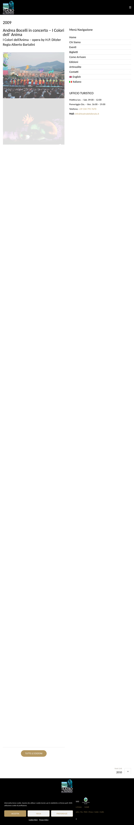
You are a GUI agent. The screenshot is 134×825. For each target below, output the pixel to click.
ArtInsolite (75, 67)
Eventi (72, 47)
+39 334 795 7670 (87, 108)
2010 (119, 772)
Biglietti (73, 52)
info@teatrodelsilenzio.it (87, 113)
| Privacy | (91, 812)
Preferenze (62, 813)
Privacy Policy (43, 820)
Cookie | (96, 812)
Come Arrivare (77, 57)
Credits (102, 812)
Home (72, 37)
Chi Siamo (75, 42)
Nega (38, 813)
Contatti (73, 71)
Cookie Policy (33, 820)
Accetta (15, 813)
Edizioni (73, 62)
